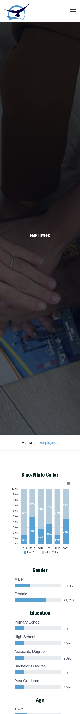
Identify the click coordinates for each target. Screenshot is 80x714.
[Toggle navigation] (73, 11)
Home (27, 442)
